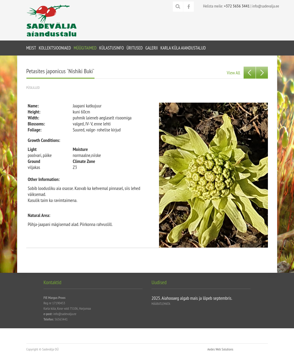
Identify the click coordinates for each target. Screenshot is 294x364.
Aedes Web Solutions (220, 349)
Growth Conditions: (44, 140)
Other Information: (44, 179)
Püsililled (33, 88)
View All (233, 73)
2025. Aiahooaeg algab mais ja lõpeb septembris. (192, 298)
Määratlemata (161, 304)
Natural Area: (39, 215)
